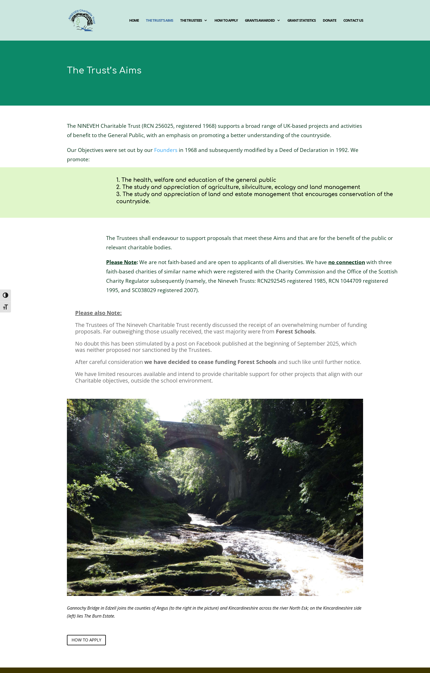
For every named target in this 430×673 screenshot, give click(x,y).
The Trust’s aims (159, 20)
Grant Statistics (301, 20)
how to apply (86, 640)
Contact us (353, 20)
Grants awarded (260, 20)
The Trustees (191, 20)
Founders (165, 150)
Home (134, 20)
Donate (329, 20)
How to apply (226, 20)
